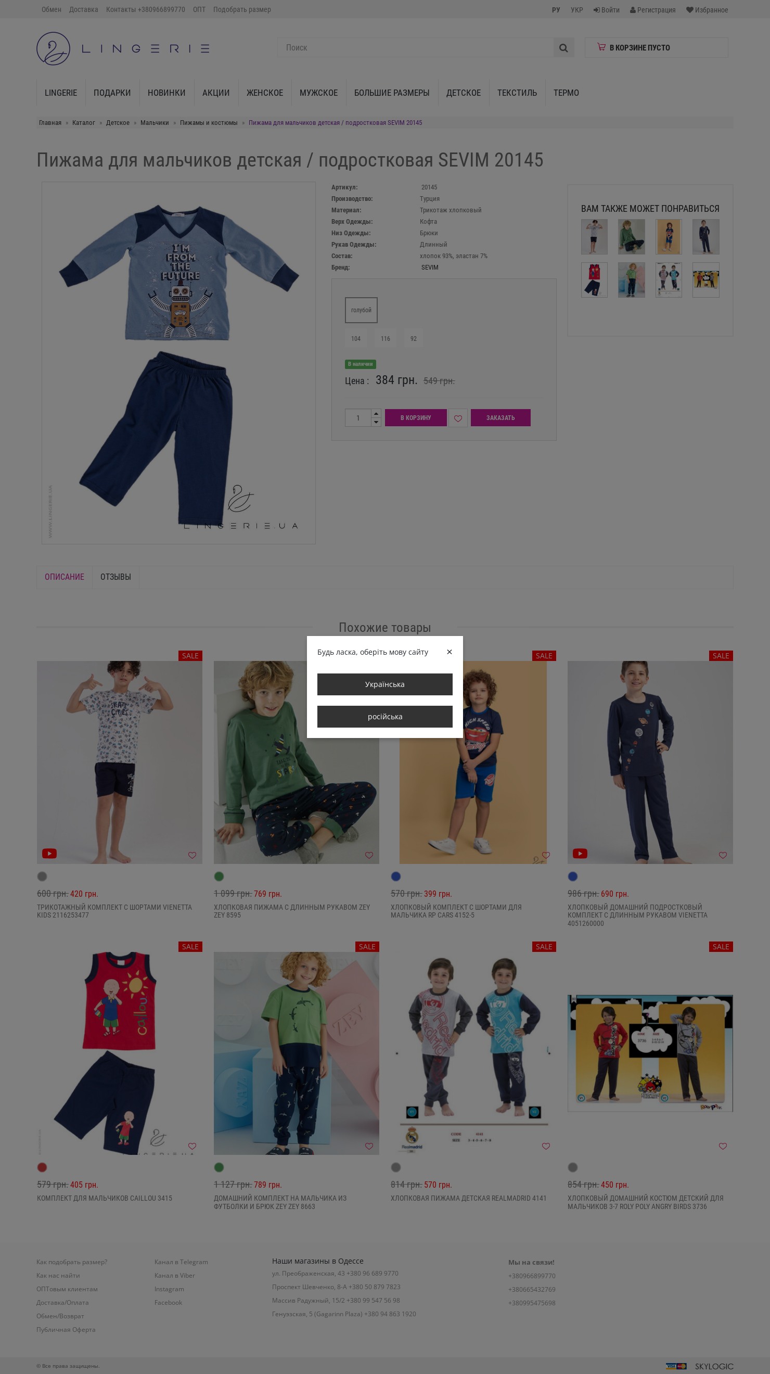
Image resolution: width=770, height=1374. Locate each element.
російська (385, 716)
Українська (385, 684)
